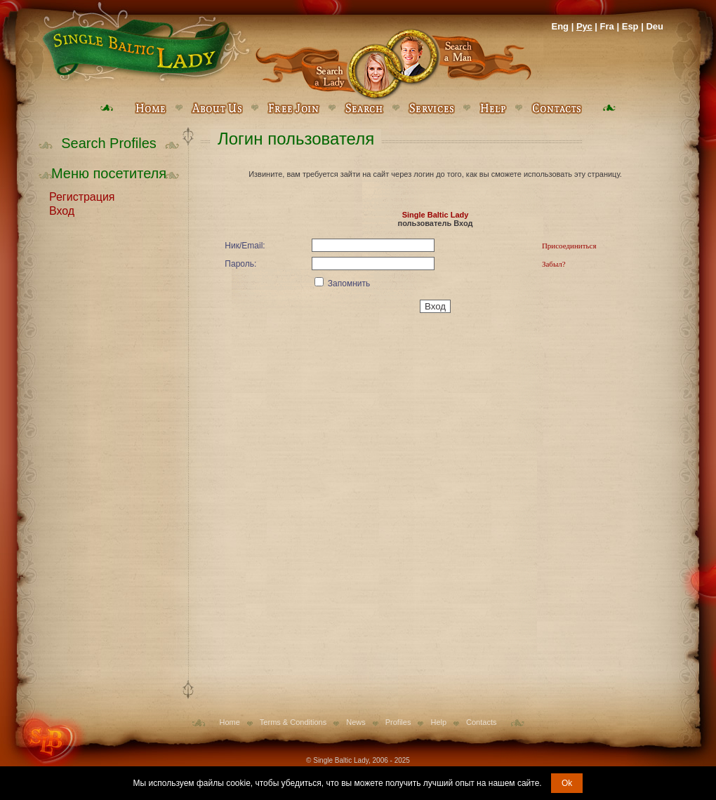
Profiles (398, 722)
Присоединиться (569, 245)
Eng (560, 26)
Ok (567, 783)
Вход (61, 210)
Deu (654, 26)
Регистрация (82, 196)
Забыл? (554, 264)
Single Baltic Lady (435, 215)
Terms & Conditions (293, 722)
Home (230, 722)
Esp (630, 26)
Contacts (481, 722)
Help (438, 722)
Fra (607, 26)
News (356, 722)
